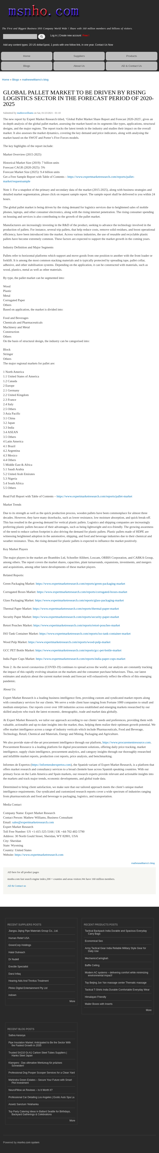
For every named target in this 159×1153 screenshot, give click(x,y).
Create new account (70, 35)
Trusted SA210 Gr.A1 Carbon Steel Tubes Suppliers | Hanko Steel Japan (37, 1054)
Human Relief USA (18, 938)
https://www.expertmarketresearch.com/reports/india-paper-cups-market (80, 658)
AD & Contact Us (131, 66)
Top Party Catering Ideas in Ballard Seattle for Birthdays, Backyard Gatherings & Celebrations (39, 1113)
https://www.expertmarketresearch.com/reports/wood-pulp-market (69, 642)
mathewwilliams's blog (35, 79)
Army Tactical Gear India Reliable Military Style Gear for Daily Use (115, 950)
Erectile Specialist (18, 966)
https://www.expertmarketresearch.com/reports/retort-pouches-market (76, 625)
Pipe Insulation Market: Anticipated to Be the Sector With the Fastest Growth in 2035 (39, 1044)
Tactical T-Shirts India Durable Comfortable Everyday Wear (117, 989)
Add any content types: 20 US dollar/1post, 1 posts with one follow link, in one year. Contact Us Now (58, 44)
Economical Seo (94, 941)
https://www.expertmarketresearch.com (39, 854)
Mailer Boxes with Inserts (98, 1004)
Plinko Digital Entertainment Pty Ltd (27, 988)
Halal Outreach (16, 952)
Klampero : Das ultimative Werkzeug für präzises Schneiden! (35, 1064)
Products (131, 56)
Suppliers (79, 56)
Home (26, 56)
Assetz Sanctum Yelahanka (23, 1104)
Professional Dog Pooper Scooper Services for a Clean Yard (41, 1072)
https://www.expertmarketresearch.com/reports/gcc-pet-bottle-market (78, 650)
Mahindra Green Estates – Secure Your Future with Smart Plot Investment (40, 1081)
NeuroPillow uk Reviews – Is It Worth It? (30, 1090)
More (72, 1001)
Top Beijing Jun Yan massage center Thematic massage (116, 982)
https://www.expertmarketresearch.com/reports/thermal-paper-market (76, 608)
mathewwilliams (25, 112)
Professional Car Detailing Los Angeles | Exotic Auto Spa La (41, 1097)
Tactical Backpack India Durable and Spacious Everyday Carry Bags (116, 932)
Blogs (26, 66)
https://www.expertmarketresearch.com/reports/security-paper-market (76, 617)
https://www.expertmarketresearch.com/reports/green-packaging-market (80, 583)
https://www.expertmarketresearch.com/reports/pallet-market (94, 496)
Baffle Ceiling (92, 965)
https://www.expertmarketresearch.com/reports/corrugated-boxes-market (82, 592)
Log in (53, 35)
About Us (79, 66)
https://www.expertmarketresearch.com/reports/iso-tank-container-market (85, 633)
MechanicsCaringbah (96, 958)
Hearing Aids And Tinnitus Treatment (28, 980)
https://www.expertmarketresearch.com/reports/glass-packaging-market (79, 600)
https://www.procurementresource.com (126, 742)
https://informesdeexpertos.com (51, 764)
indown (12, 995)
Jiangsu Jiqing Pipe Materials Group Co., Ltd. (33, 930)
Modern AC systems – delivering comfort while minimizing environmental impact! (116, 974)
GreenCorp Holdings (19, 945)
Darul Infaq (14, 973)
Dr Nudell (13, 959)
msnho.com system (28, 1142)
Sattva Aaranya (16, 1035)
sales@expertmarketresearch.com (33, 822)
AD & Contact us (16, 885)
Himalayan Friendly (95, 996)
